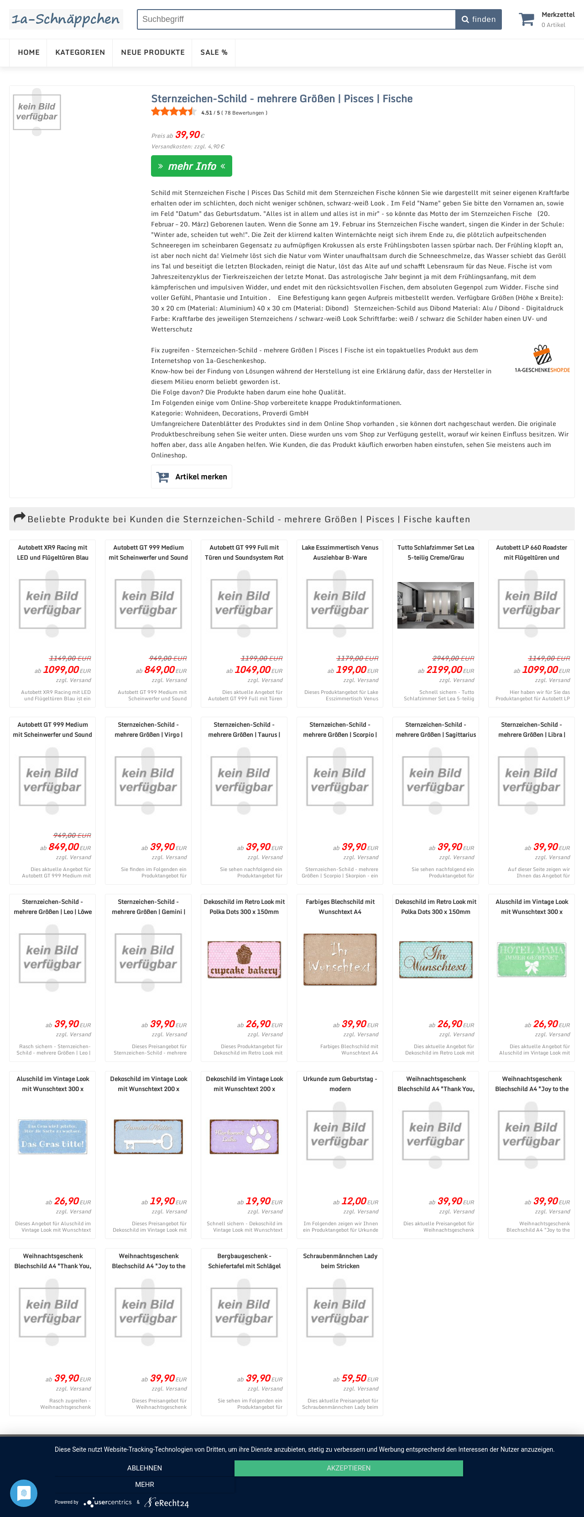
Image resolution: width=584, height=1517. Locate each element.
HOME (29, 52)
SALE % (214, 52)
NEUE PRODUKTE (153, 52)
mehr (496, 1485)
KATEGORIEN (80, 52)
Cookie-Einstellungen (395, 1444)
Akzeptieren (315, 1485)
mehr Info (191, 166)
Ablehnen (132, 1485)
